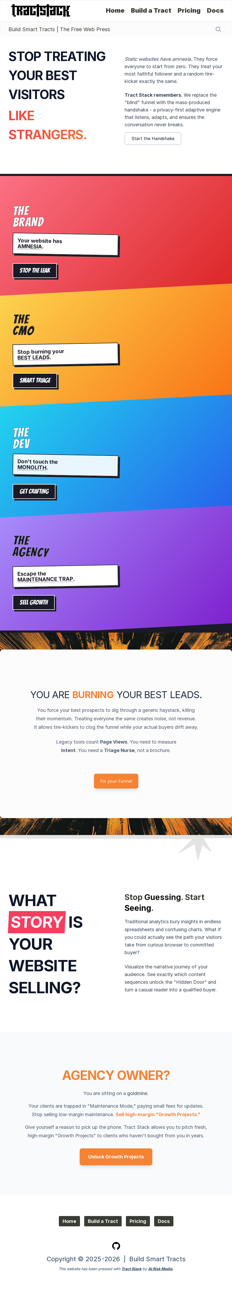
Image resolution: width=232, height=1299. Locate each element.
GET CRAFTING (34, 491)
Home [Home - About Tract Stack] (115, 10)
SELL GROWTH (34, 602)
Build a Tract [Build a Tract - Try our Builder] (151, 10)
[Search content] (218, 29)
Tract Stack (131, 1268)
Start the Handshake (152, 138)
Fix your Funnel (116, 781)
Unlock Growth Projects (116, 1156)
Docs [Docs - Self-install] (215, 10)
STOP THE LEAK (35, 270)
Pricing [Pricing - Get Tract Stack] (189, 10)
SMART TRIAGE (35, 380)
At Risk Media (160, 1268)
